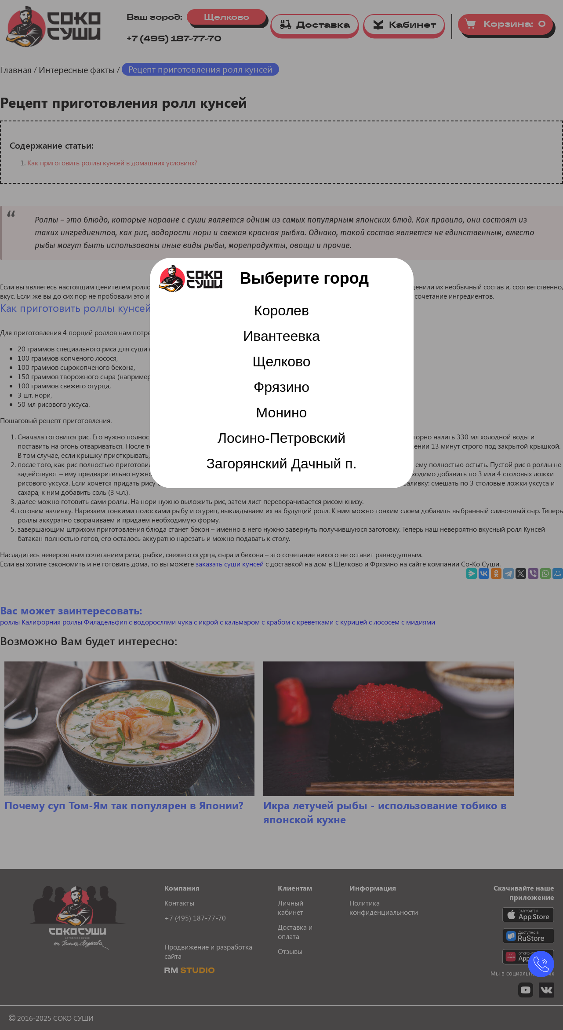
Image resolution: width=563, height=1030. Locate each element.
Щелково (282, 361)
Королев (281, 310)
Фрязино (281, 387)
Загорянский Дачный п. (281, 463)
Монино (281, 412)
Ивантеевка (281, 336)
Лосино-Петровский (281, 438)
